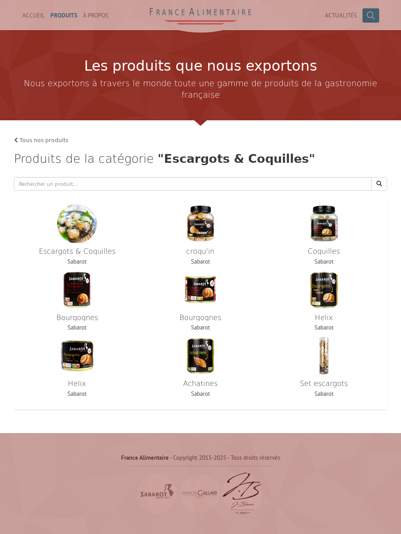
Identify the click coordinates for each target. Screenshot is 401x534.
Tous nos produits (41, 140)
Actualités (341, 15)
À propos (95, 15)
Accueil (33, 15)
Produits (63, 15)
